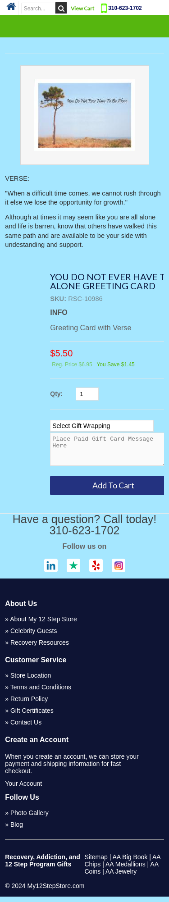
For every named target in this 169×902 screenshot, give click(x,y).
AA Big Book (130, 862)
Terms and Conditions (40, 692)
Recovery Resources (39, 647)
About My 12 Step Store (43, 624)
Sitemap (96, 862)
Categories (85, 26)
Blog (16, 830)
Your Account (23, 789)
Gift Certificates (32, 716)
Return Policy (29, 704)
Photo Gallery (29, 818)
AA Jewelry (121, 876)
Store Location (30, 680)
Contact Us (25, 727)
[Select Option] (102, 426)
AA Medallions (125, 869)
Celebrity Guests (33, 636)
